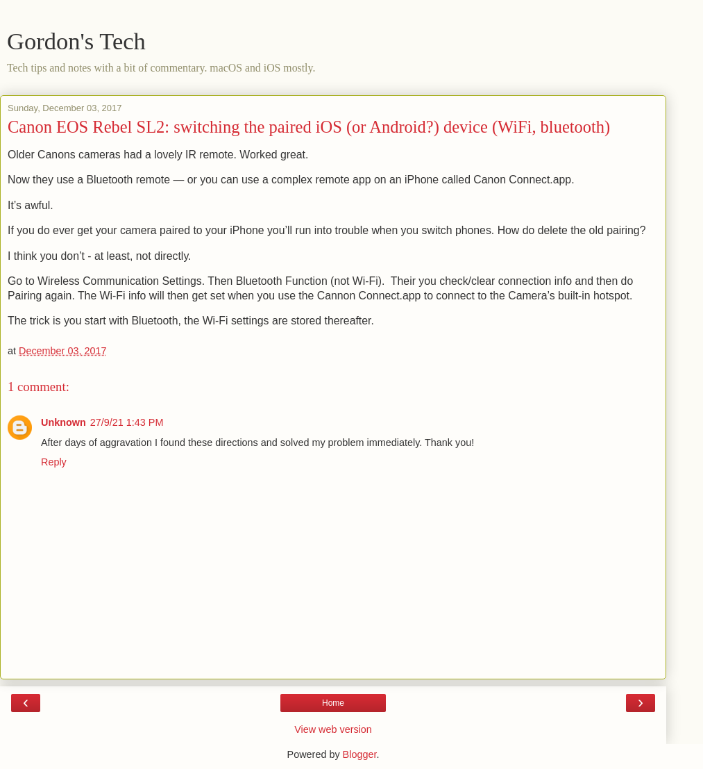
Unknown (63, 422)
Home (333, 703)
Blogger (360, 754)
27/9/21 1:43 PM (127, 422)
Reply (54, 462)
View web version (333, 729)
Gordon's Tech (76, 41)
